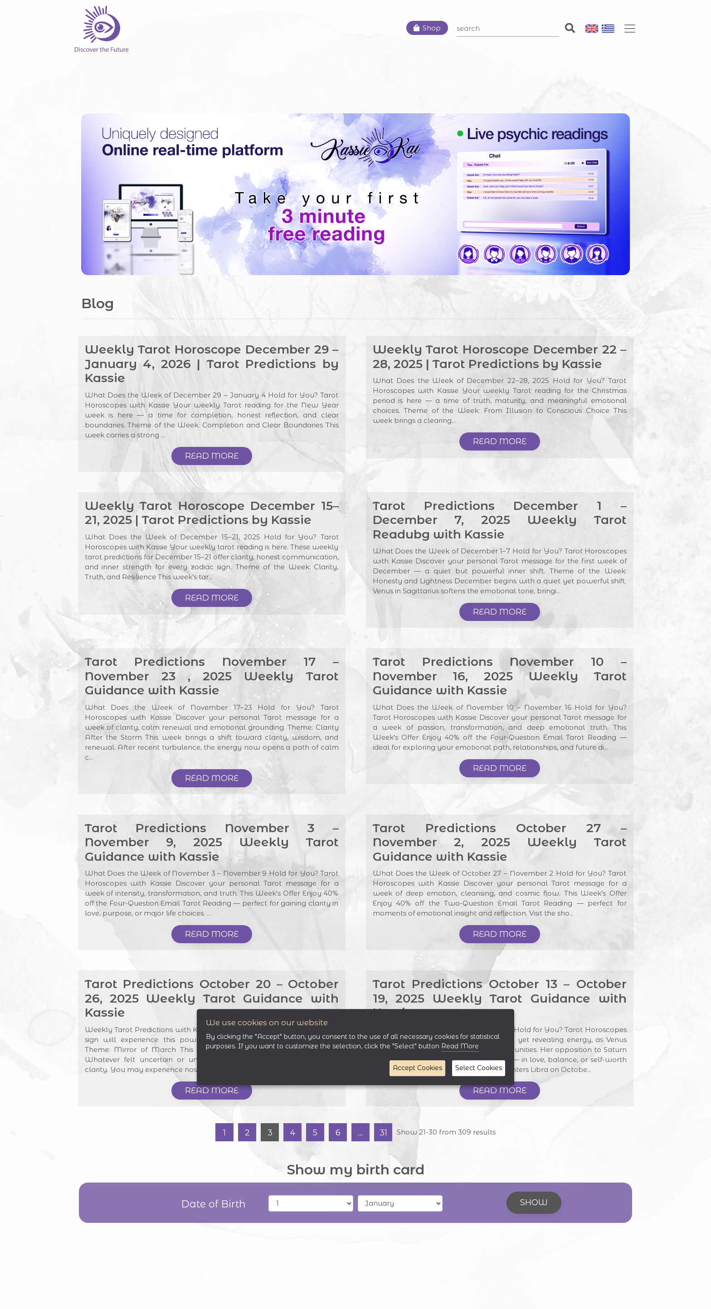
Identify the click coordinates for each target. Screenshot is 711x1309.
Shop (432, 28)
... (360, 1133)
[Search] (508, 28)
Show (534, 1202)
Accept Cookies (417, 1068)
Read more (212, 456)
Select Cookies (478, 1068)
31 (383, 1133)
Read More (460, 1046)
